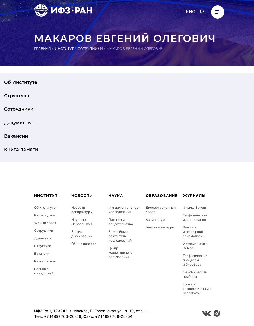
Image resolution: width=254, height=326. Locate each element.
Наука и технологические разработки (197, 288)
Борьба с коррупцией (43, 271)
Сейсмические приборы (195, 274)
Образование (162, 195)
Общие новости (83, 244)
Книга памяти (21, 149)
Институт (64, 49)
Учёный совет (45, 223)
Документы (18, 122)
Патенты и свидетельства (121, 222)
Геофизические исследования (195, 217)
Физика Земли (194, 207)
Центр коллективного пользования (120, 252)
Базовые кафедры (160, 227)
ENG (190, 11)
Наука (116, 195)
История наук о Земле (195, 246)
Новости (82, 195)
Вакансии (16, 136)
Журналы (194, 195)
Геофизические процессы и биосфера (195, 260)
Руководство (44, 215)
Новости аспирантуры (81, 209)
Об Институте (20, 82)
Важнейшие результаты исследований (120, 236)
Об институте (45, 207)
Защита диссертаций (81, 234)
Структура (16, 95)
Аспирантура (156, 220)
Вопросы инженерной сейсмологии (193, 231)
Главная (42, 49)
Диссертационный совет (161, 209)
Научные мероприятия (81, 222)
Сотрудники (90, 49)
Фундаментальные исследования (124, 209)
